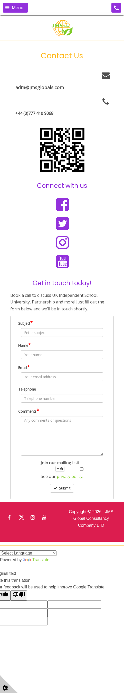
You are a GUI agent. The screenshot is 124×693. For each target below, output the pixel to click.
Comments (28, 411)
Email (24, 367)
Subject (25, 323)
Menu (14, 7)
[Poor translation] (19, 595)
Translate (36, 560)
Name (24, 345)
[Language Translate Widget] (28, 553)
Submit (62, 488)
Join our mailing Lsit (60, 466)
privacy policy (69, 476)
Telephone (27, 389)
